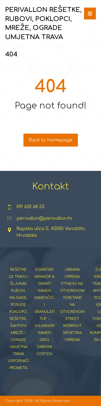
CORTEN (44, 354)
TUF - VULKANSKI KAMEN (44, 326)
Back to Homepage (50, 140)
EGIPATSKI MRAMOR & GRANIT (44, 277)
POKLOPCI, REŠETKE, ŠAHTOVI (18, 319)
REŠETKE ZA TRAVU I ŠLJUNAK (18, 277)
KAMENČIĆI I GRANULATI (44, 305)
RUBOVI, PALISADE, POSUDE (18, 298)
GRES (44, 340)
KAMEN (44, 291)
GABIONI (44, 347)
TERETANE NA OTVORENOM (72, 305)
